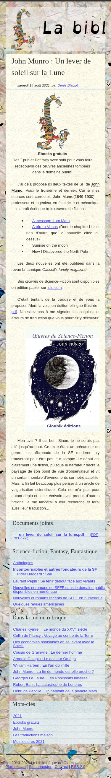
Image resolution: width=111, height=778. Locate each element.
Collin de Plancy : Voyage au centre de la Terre (53, 635)
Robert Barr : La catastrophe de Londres (47, 684)
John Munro (23, 728)
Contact (61, 766)
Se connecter (40, 766)
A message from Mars (51, 221)
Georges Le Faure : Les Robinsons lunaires (50, 678)
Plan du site (16, 766)
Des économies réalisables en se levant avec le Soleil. (53, 644)
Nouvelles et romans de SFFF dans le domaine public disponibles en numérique (58, 589)
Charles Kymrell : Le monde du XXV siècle (50, 629)
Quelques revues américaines (38, 604)
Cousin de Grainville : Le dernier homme (47, 652)
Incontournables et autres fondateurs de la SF (55, 569)
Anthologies (23, 563)
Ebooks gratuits (26, 722)
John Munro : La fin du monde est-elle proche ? (53, 671)
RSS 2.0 (78, 766)
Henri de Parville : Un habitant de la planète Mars (55, 691)
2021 (17, 716)
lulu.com (54, 287)
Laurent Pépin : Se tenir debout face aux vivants (54, 581)
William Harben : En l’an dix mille (41, 665)
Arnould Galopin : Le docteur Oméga (44, 659)
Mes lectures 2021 (28, 741)
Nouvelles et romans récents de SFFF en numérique (57, 598)
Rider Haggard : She (34, 574)
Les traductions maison (33, 735)
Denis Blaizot (68, 85)
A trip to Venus (45, 226)
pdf (14, 312)
